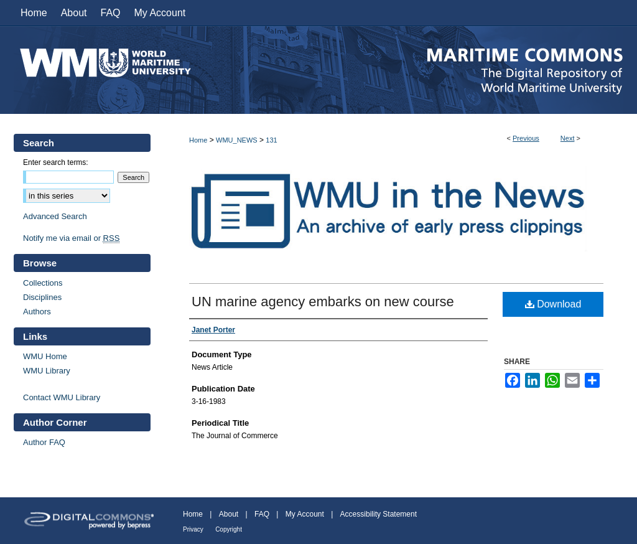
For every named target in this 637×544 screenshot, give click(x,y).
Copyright (228, 529)
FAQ (261, 514)
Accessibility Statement (378, 514)
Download (553, 304)
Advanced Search (55, 216)
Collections (43, 283)
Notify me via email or (71, 238)
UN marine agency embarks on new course (323, 301)
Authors (37, 311)
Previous (526, 138)
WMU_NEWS (237, 140)
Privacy (193, 529)
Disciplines (42, 297)
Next (567, 138)
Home (198, 140)
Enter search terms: (55, 162)
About (228, 514)
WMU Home (45, 356)
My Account (305, 514)
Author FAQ (44, 442)
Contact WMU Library (61, 397)
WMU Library (46, 370)
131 (271, 140)
